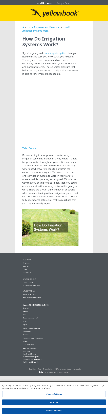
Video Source (29, 148)
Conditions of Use (35, 369)
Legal (25, 324)
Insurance (26, 351)
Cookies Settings (54, 394)
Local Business (44, 3)
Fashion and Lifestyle (30, 362)
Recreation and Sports (31, 357)
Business (26, 335)
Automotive (27, 331)
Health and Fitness (30, 348)
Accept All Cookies (54, 410)
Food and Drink (28, 345)
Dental (25, 311)
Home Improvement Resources (43, 27)
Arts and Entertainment (31, 328)
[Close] (103, 386)
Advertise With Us (29, 294)
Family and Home (29, 354)
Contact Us (27, 273)
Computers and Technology (33, 338)
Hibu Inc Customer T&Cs (32, 297)
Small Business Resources (36, 305)
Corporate (26, 263)
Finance (25, 341)
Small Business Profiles (31, 285)
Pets (24, 314)
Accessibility (77, 369)
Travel (25, 321)
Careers (25, 269)
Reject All (54, 402)
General (26, 308)
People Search (64, 3)
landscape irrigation (55, 53)
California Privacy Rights (63, 369)
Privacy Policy (47, 369)
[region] (54, 398)
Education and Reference (32, 359)
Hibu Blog (26, 266)
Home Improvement (30, 318)
